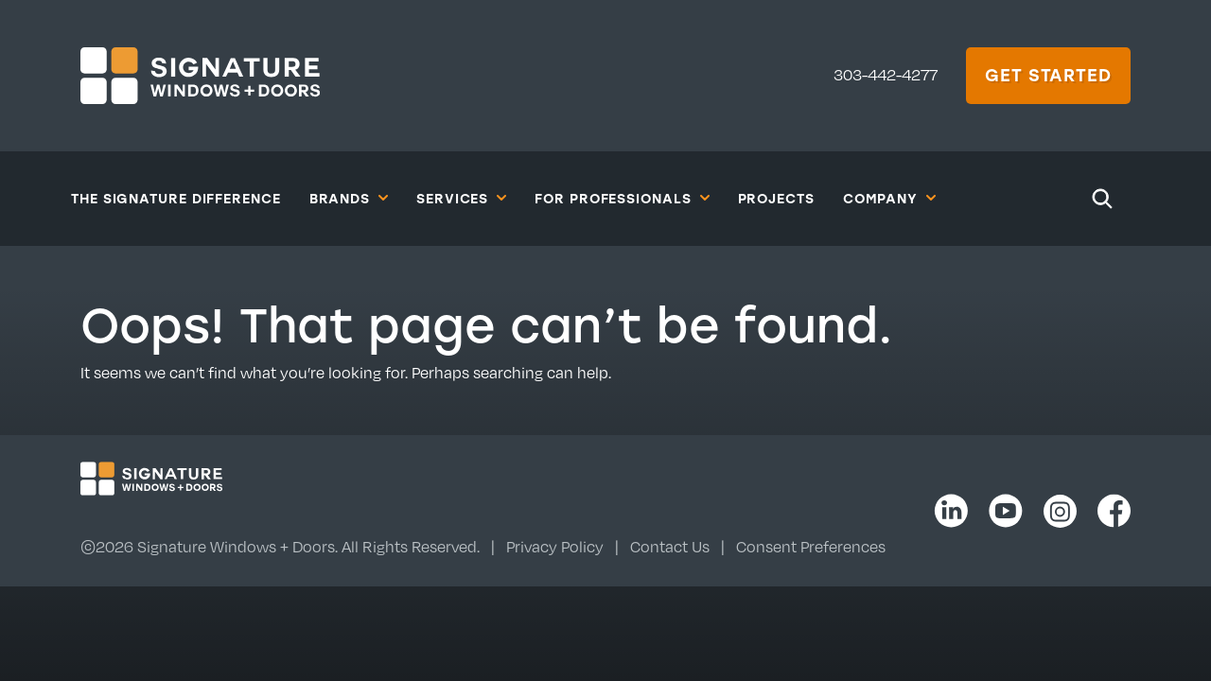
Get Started (1048, 74)
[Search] (1102, 198)
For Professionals (622, 197)
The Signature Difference (176, 198)
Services (461, 197)
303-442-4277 (886, 74)
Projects (776, 198)
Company (889, 197)
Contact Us (670, 546)
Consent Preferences (811, 546)
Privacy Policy (555, 546)
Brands (348, 197)
